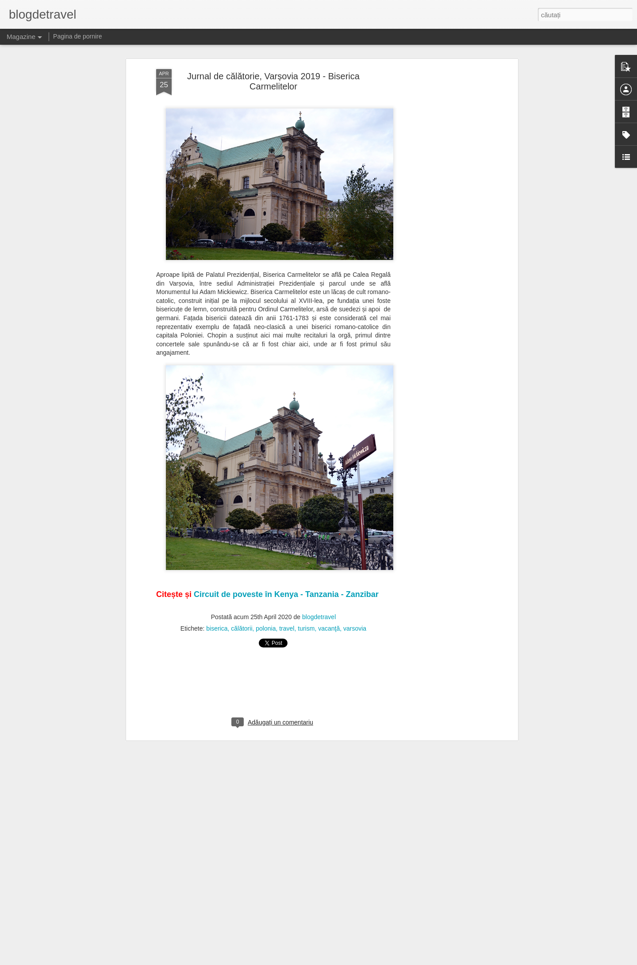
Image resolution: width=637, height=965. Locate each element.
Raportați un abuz (374, 960)
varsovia (354, 592)
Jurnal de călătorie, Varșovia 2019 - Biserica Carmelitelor (273, 45)
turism (306, 592)
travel (286, 592)
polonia (266, 592)
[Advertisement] (439, 173)
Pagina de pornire (77, 36)
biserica (216, 592)
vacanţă (329, 592)
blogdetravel (319, 581)
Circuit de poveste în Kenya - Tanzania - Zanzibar (286, 558)
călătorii (241, 592)
